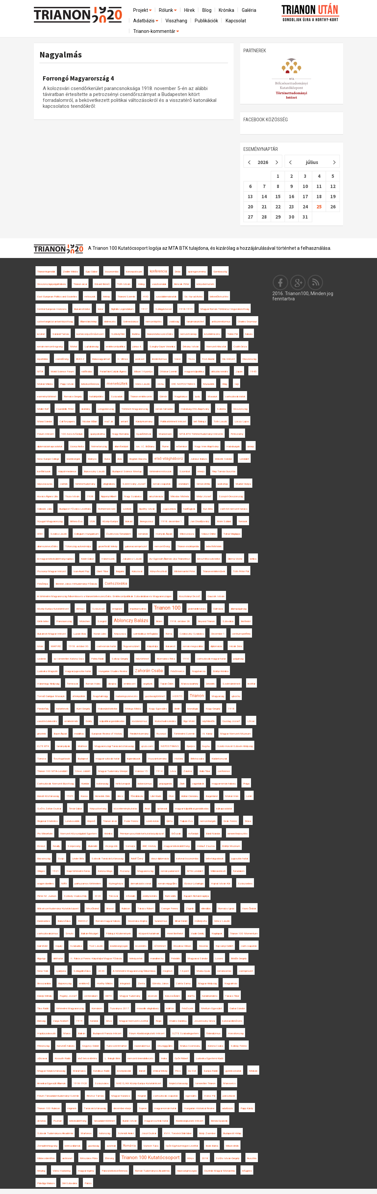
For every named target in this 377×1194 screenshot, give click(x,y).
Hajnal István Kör (220, 883)
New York (42, 971)
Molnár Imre (232, 796)
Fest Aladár (208, 359)
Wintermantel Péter (184, 571)
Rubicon (125, 908)
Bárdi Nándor (213, 833)
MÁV (64, 883)
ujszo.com (147, 746)
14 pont (184, 971)
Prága (246, 783)
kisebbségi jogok (119, 946)
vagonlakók (198, 783)
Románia (129, 1145)
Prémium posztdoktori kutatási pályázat (142, 833)
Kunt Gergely (83, 708)
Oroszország (240, 409)
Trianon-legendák (46, 271)
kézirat (41, 334)
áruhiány (85, 409)
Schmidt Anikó (126, 1133)
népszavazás (44, 483)
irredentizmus (159, 359)
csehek (64, 483)
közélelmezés (212, 334)
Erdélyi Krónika (220, 671)
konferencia (158, 271)
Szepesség (73, 846)
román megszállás (193, 646)
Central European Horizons (51, 309)
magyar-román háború (224, 783)
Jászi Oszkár (148, 1133)
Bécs (120, 796)
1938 (90, 496)
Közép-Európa (110, 521)
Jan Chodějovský (199, 521)
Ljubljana (61, 971)
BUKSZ (80, 359)
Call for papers (67, 421)
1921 (55, 871)
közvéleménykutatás (125, 808)
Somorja (130, 846)
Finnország (43, 1045)
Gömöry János (160, 983)
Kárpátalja (152, 646)
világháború (109, 483)
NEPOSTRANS (170, 746)
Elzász (41, 846)
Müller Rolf (43, 409)
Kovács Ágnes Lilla (47, 496)
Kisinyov (92, 458)
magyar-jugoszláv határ (78, 671)
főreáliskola (137, 796)
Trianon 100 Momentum (244, 933)
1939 (69, 796)
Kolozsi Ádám (172, 996)
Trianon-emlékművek (214, 571)
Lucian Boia (79, 633)
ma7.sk (109, 421)
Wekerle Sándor (223, 458)
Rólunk (168, 10)
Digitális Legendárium (122, 309)
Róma (168, 633)
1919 (79, 1020)
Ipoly (197, 396)
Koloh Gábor (87, 558)
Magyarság (218, 696)
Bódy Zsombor (207, 1133)
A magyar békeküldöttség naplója (55, 558)
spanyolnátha (97, 434)
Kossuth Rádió (62, 1058)
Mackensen (165, 434)
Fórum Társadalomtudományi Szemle (58, 1095)
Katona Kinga (105, 871)
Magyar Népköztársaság (51, 1070)
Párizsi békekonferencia (114, 1170)
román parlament (170, 871)
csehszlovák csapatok (165, 1095)
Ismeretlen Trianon (205, 1083)
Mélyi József (203, 496)
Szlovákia (227, 621)
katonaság (102, 783)
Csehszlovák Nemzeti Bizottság (55, 783)
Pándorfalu (43, 708)
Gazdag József (231, 721)
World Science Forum (62, 371)
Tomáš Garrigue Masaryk (51, 696)
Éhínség (109, 1158)
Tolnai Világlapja (231, 533)
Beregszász (146, 521)
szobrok (41, 658)
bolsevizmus (145, 783)
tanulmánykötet (195, 321)
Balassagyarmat (101, 359)
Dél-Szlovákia (69, 1183)
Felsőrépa (42, 583)
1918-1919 (186, 309)
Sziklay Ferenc (239, 1045)
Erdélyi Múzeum (231, 846)
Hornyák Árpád (164, 533)
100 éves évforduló (72, 434)
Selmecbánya (130, 321)
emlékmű (84, 983)
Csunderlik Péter (65, 409)
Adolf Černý (137, 858)
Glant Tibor (102, 571)
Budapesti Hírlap (232, 1133)
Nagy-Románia (120, 434)
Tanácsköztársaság (95, 1108)
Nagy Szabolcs (132, 496)
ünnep (250, 446)
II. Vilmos (122, 359)
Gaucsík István (216, 596)
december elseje (122, 1108)
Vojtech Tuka (150, 1145)
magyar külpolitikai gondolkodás (192, 808)
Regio (159, 1020)
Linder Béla (78, 858)
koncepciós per (134, 271)
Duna (107, 458)
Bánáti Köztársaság (48, 796)
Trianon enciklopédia (188, 546)
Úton (171, 796)
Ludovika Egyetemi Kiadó (209, 1058)
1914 (159, 771)
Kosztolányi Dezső (189, 596)
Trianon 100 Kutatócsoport (150, 1157)
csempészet (246, 971)
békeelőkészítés (219, 296)
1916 (186, 658)
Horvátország (235, 1033)
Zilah (182, 783)
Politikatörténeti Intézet (173, 421)
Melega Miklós (133, 708)
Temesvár (72, 683)
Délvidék (210, 683)
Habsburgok (233, 446)
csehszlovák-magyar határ (211, 658)
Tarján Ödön (166, 683)
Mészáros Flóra (88, 1158)
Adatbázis (146, 20)
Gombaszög (220, 271)
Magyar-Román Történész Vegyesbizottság (224, 309)
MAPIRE (56, 646)
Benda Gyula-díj (219, 1120)
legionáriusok (133, 758)
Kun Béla (208, 508)
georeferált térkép (107, 546)
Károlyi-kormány (144, 421)
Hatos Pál (209, 1095)
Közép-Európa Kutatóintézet (53, 608)
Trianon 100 (167, 608)
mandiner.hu (156, 958)
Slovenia (203, 946)
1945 (253, 371)
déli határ (58, 958)
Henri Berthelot (175, 933)
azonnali (111, 1145)
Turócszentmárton (116, 1045)
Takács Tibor (232, 996)
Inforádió (130, 896)
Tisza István (72, 496)
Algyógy (41, 958)
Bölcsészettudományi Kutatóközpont (58, 908)
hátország (104, 1133)
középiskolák (124, 1070)
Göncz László (222, 921)
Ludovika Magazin (47, 671)
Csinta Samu (183, 983)
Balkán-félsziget (89, 933)
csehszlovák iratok (235, 396)
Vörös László (142, 384)
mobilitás (79, 733)
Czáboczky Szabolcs (192, 633)
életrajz (80, 608)
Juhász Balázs (198, 458)
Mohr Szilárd (224, 521)
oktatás (41, 1120)
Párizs (88, 1183)
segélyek (148, 683)
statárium (183, 483)
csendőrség (62, 359)
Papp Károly (246, 1108)
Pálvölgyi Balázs (46, 1183)
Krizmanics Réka (166, 658)
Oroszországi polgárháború (51, 284)
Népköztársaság (178, 1083)
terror (100, 309)
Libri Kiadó (155, 796)
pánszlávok (229, 1095)
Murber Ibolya (243, 483)
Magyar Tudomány (129, 996)
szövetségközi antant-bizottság (55, 321)
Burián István (129, 1120)
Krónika (226, 10)
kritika (253, 558)
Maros (66, 1033)
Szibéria (221, 409)
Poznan (57, 1120)
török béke (43, 621)
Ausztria (251, 1158)
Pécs (178, 1070)
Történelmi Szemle (184, 733)
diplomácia (216, 646)
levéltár (251, 683)
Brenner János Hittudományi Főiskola (76, 583)
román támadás (164, 409)
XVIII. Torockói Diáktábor (177, 1133)
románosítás (224, 971)
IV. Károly (207, 733)
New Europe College (48, 458)
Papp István (67, 384)
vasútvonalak (159, 284)
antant (124, 421)
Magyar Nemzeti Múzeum (235, 733)
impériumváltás (138, 608)
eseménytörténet (46, 396)
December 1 (218, 633)
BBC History (149, 846)
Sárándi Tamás (60, 334)
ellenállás (206, 908)
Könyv (190, 1158)
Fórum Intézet (45, 434)
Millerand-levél (218, 871)
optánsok (162, 808)
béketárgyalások (215, 858)
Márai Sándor (44, 421)
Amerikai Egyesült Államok (51, 1083)
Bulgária (120, 571)
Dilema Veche (235, 558)
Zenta (141, 983)
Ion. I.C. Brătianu (145, 446)
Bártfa (191, 996)
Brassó (110, 908)
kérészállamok (73, 1145)
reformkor (181, 446)
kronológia (193, 708)
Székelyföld (117, 334)
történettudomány (85, 483)
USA (92, 521)
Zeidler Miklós (70, 271)
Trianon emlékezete (141, 396)
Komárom (96, 1008)
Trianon (197, 695)
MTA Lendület (195, 871)
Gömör (163, 396)
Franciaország (64, 621)
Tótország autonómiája (78, 546)
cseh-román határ (106, 646)
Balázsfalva (64, 921)
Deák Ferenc (230, 821)
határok (94, 1020)
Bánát (142, 1070)
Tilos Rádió (43, 1008)
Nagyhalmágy (100, 696)
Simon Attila (203, 483)
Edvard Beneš (102, 284)
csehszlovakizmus (47, 933)
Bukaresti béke (82, 309)
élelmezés (109, 321)
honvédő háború (65, 1045)
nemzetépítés (154, 321)
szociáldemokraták (166, 296)
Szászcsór (98, 608)
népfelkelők (208, 721)
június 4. (137, 346)
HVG (145, 296)
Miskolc (253, 1070)
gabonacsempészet (136, 546)
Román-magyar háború (107, 921)
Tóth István (123, 284)
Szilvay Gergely (120, 658)
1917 (144, 309)
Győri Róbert (181, 1058)
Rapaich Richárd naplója (196, 896)
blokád (128, 521)
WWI (40, 533)
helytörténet (142, 658)
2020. (101, 971)
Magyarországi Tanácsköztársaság (114, 746)
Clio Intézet (228, 359)
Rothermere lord (106, 508)
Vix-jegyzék (111, 846)
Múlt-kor (82, 746)
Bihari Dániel (181, 921)
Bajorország (64, 983)
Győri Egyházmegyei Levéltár (182, 1145)
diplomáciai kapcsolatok (50, 446)
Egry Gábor (91, 271)
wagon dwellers (45, 883)
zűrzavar (42, 1058)
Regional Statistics (47, 821)
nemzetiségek (208, 821)
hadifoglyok (189, 508)
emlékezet (130, 683)
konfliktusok (44, 471)
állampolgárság (238, 608)
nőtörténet (160, 946)
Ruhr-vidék (170, 896)
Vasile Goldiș (197, 933)
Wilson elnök (232, 1145)
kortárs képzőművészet (90, 334)
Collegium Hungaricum (86, 533)
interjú (201, 471)
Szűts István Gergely (227, 1158)
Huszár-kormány (157, 758)
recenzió (152, 996)
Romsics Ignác (226, 908)
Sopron (143, 1108)
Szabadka (76, 946)
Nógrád (142, 1095)
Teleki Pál (232, 334)
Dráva (248, 821)
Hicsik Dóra (235, 646)
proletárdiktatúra (197, 608)
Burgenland (211, 796)
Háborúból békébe (107, 708)
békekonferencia (90, 384)
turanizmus (161, 921)
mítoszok (90, 296)
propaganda (165, 783)
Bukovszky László (94, 471)
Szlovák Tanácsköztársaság (107, 858)
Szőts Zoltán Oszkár (49, 808)
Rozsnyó (161, 733)
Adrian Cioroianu (189, 796)
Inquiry (59, 946)
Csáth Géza (240, 346)
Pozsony (125, 871)
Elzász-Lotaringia (193, 883)
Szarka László (58, 533)
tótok (40, 646)
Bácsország (43, 858)
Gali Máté (42, 946)
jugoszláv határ (239, 858)
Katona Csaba (215, 1045)
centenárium (91, 996)
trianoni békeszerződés (160, 334)
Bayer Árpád (60, 733)
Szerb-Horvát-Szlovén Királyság (235, 746)
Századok (117, 396)
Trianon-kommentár (156, 31)
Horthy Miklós (105, 983)
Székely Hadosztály (75, 896)
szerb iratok (152, 821)
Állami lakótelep (88, 321)
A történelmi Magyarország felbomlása (134, 971)
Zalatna (187, 771)
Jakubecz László (132, 558)
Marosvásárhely (189, 683)
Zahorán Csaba (149, 670)
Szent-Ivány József (133, 483)
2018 (205, 1158)
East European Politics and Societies (57, 296)
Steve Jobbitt (82, 771)
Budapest (83, 758)
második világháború (148, 1008)
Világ (224, 384)
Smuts (69, 933)
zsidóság (174, 321)
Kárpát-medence (67, 471)
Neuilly (56, 846)
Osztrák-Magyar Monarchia (219, 1170)
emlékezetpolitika (115, 346)
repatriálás (42, 359)
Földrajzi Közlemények (118, 933)
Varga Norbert (60, 1020)
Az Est (192, 1070)
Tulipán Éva (186, 821)
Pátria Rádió (97, 658)
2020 (97, 896)
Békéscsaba (197, 758)
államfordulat (121, 446)
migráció (71, 1108)
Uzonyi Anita (77, 446)
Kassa (84, 796)
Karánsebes (43, 921)
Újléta (169, 821)
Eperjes (191, 746)
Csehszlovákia (116, 583)
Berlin (177, 708)
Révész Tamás (95, 1095)
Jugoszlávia (169, 508)
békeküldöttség (77, 1120)
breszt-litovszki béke (208, 558)
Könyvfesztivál (158, 571)
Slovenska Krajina (137, 921)
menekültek (117, 384)
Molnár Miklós (45, 384)
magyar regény (86, 1170)
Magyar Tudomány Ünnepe (113, 771)
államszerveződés (47, 546)
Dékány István (191, 346)
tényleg (41, 1170)
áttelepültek (78, 696)
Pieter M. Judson (46, 896)
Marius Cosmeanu (190, 1045)
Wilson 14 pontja (143, 371)
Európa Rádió (211, 1070)
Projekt (143, 10)
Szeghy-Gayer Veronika (162, 346)
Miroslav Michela (179, 496)
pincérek (41, 733)
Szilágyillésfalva (81, 971)
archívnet (67, 1158)
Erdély (89, 721)
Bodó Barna (212, 1145)
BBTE (108, 996)
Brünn (159, 621)
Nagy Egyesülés (158, 708)
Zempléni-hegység (47, 1145)
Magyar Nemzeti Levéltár (133, 1020)
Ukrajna (112, 683)
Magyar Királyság (207, 983)
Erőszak (176, 833)
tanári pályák (63, 746)
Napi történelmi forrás (78, 871)
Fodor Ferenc (131, 821)
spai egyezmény (197, 271)
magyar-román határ (165, 1108)
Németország (99, 446)
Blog (207, 10)
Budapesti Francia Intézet (107, 1033)
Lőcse (251, 721)
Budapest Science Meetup (127, 471)
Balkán (81, 1033)
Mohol (73, 346)
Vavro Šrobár (249, 908)
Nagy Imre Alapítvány (206, 446)
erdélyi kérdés (150, 896)
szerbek (127, 508)
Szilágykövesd (163, 309)
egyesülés (191, 1095)
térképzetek (136, 958)
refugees (247, 1170)
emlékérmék (71, 721)
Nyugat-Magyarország (50, 521)
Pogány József (68, 996)
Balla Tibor (204, 771)
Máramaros (79, 1070)
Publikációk (206, 20)
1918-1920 (80, 1083)
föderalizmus (213, 1033)
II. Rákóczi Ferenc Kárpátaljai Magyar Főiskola (96, 958)
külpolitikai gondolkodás (112, 721)
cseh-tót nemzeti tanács (233, 508)
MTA (40, 371)
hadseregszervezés (127, 696)
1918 (231, 708)
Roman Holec (93, 683)
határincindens (209, 996)
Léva (173, 771)
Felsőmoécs (177, 671)
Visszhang (176, 20)
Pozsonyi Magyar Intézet (51, 571)
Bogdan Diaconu (138, 458)
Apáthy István (147, 508)
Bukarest (170, 646)
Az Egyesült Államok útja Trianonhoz (169, 558)
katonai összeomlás (187, 858)
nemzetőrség (162, 546)
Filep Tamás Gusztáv (224, 471)
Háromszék (108, 558)
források (243, 521)
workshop (222, 483)
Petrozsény (237, 434)
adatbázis (227, 1108)
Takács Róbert (146, 908)
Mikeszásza (187, 533)
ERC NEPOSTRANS (183, 384)
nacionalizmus (142, 1045)
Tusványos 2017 (119, 1008)
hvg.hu (206, 746)
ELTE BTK (43, 746)
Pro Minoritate (45, 833)
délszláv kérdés (219, 371)
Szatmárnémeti (231, 683)
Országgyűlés (165, 1045)
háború (248, 334)
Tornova (41, 758)
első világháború (168, 459)
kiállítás (170, 1008)
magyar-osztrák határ (156, 1120)
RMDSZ (83, 921)
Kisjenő (91, 821)
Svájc (61, 858)
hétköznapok (123, 783)
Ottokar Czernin (168, 371)
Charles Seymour (247, 321)
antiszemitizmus (221, 321)
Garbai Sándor (237, 1008)
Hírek (189, 10)
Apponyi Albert (108, 496)
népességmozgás (187, 1170)
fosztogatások (62, 758)
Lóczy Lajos (242, 421)
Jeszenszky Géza (204, 1020)
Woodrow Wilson (182, 946)
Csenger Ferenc (169, 908)
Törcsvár (113, 896)
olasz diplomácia (160, 858)
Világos (41, 871)
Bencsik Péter (181, 284)
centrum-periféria (241, 633)
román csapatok (162, 483)
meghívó (167, 971)
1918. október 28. (180, 621)
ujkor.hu (236, 696)
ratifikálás (87, 371)
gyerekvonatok (233, 1070)
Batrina (135, 334)
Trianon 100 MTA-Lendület (52, 771)
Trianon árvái (109, 821)
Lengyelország (106, 409)
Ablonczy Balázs (131, 620)
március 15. (141, 771)
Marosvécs (229, 1083)
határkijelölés (96, 396)
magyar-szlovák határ (107, 758)
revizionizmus (139, 721)
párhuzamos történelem (88, 883)
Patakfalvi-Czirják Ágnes (113, 371)
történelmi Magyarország (70, 1008)
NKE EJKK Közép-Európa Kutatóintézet (138, 1083)
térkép (106, 296)
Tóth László (220, 421)
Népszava (120, 633)
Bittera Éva (76, 521)
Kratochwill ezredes (165, 721)
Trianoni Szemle (126, 296)
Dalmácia (218, 608)
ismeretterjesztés (237, 833)
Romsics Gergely (73, 396)
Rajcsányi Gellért (224, 946)
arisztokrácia (156, 496)
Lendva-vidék (72, 821)
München (84, 621)
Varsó (177, 359)
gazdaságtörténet (155, 696)
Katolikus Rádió (101, 1070)
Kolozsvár (137, 571)
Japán (239, 371)
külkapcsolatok (224, 808)
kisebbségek (73, 458)
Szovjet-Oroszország (231, 496)
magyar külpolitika (194, 371)
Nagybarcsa (198, 671)
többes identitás (46, 1158)
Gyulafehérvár (143, 434)
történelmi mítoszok (160, 471)
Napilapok (217, 933)
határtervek (62, 708)
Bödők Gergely (239, 958)
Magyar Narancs (120, 1095)
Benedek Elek (102, 796)
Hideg (141, 284)
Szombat (184, 471)
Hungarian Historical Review (199, 1108)
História (178, 758)
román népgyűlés (167, 883)
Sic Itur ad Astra (193, 296)
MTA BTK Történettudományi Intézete (201, 434)
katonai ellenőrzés (232, 1020)
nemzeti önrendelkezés (140, 1058)
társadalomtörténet (104, 1120)
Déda (177, 271)
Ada (119, 458)
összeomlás (111, 271)
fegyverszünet (131, 646)
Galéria (249, 10)
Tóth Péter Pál (241, 571)
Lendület (244, 458)
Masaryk (212, 396)
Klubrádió (92, 846)
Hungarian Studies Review (112, 671)
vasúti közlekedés (47, 721)
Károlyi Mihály (44, 996)
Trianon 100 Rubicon (48, 1108)
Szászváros (102, 1083)
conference (224, 771)
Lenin (249, 796)
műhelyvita (201, 921)
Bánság (41, 1020)
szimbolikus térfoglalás (145, 633)
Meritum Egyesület (211, 1008)
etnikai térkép (160, 1070)
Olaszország (249, 359)
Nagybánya (180, 396)
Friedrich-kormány (139, 733)
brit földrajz (200, 421)
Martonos (86, 1133)
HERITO (177, 696)
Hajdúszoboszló (46, 1033)
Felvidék (175, 958)
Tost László (96, 946)
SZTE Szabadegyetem (185, 1033)
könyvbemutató (205, 284)
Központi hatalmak (148, 933)
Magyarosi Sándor (198, 958)
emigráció (117, 608)
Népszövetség (97, 808)
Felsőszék (187, 1008)
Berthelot (246, 621)
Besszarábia (44, 983)
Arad (147, 808)
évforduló (193, 833)
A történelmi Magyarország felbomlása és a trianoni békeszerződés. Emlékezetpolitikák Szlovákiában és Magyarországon (104, 596)
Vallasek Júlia (44, 508)
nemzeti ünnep (188, 334)
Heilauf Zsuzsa (205, 846)
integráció (125, 983)
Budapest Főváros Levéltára (74, 508)
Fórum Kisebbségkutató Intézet (146, 1033)
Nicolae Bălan (89, 421)
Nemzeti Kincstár (216, 346)
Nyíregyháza (116, 883)
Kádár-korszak (219, 758)
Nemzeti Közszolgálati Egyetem (78, 833)
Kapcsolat (236, 20)
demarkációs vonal (141, 883)
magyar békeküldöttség (176, 846)
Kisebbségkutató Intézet (189, 1120)
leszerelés (141, 946)
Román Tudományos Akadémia (152, 1170)
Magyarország (145, 871)
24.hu (160, 384)
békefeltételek (214, 546)
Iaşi (237, 384)
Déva (109, 1020)
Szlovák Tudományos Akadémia (55, 1133)
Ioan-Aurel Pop (81, 571)
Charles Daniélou (178, 1020)
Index (164, 1058)
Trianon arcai (80, 284)
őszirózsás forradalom (118, 533)
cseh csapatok (249, 946)
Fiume (165, 446)
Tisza (191, 359)
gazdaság (93, 1145)
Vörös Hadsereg (61, 1170)
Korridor (85, 783)
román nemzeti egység (50, 346)
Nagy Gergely (213, 708)
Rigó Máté (189, 721)
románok (143, 533)
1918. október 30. (78, 646)
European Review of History (106, 733)
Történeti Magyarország (134, 409)
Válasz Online (208, 533)
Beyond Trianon (206, 621)
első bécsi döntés (87, 1058)
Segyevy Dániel (90, 1045)
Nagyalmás (60, 54)
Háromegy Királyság (48, 683)
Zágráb (190, 908)
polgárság (238, 658)
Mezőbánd (92, 908)
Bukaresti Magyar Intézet (51, 633)
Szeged (101, 621)
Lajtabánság (91, 346)
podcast (140, 359)
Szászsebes (245, 883)
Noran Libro (99, 633)
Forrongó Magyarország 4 (78, 78)
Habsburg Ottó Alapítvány (195, 409)
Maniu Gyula (203, 971)
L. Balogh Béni (112, 1058)
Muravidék (208, 384)
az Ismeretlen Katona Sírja (69, 658)
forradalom (238, 871)
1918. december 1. (172, 521)
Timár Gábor (75, 808)
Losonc (219, 958)
